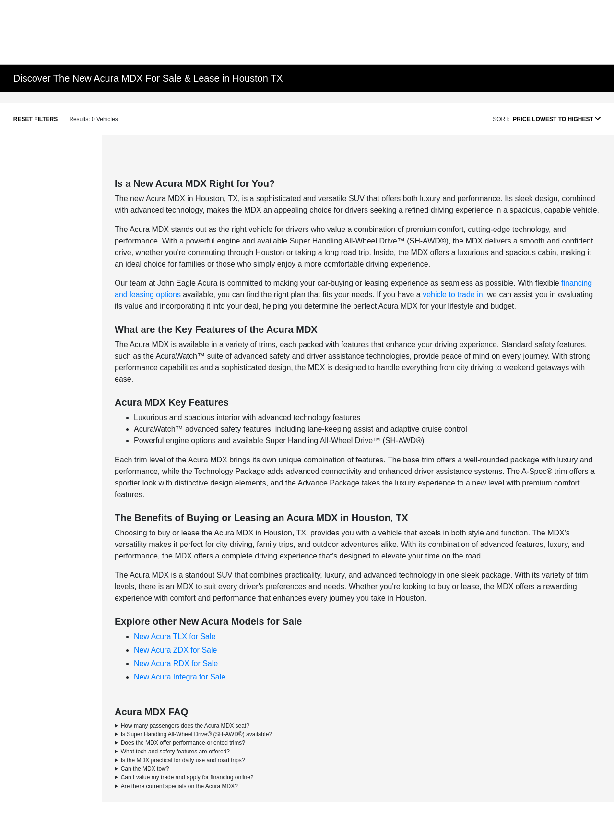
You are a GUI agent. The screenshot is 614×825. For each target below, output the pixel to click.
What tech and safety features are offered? (175, 751)
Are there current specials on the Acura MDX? (179, 786)
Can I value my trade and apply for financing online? (187, 777)
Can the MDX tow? (145, 768)
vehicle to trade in (453, 295)
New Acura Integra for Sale (179, 677)
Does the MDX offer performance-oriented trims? (183, 743)
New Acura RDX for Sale (176, 663)
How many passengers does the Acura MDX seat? (185, 725)
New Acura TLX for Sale (174, 636)
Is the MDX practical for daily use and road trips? (183, 760)
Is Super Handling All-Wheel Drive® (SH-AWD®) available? (196, 734)
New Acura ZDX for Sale (175, 650)
